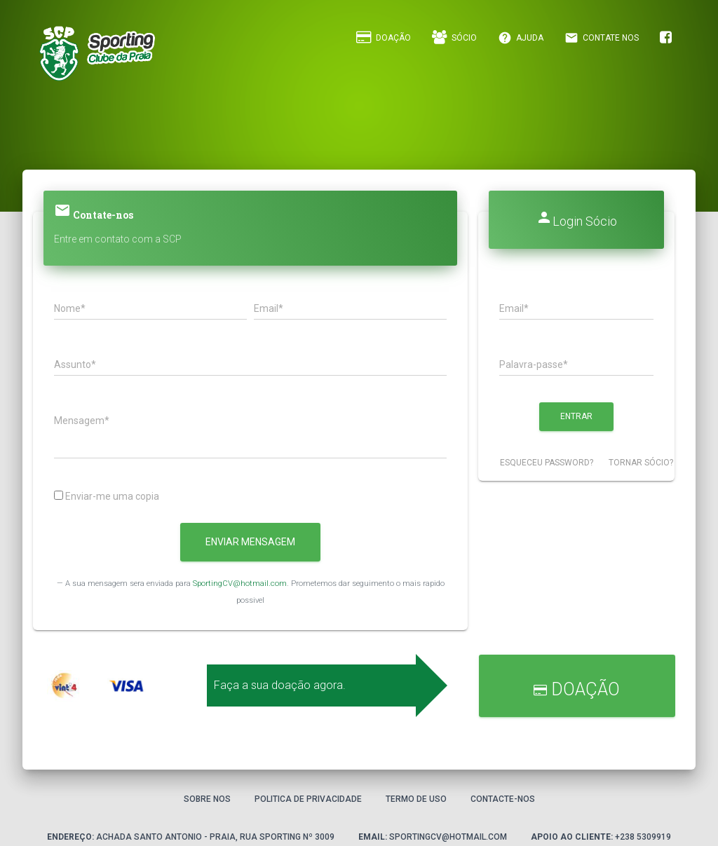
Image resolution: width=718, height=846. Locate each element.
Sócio (454, 37)
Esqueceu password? (546, 463)
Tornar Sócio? (641, 463)
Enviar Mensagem (250, 541)
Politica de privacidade (308, 799)
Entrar (576, 416)
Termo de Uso (416, 799)
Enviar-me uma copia (106, 496)
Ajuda (520, 38)
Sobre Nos (207, 799)
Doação (383, 37)
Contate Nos (601, 38)
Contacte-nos (502, 799)
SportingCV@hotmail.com (240, 583)
